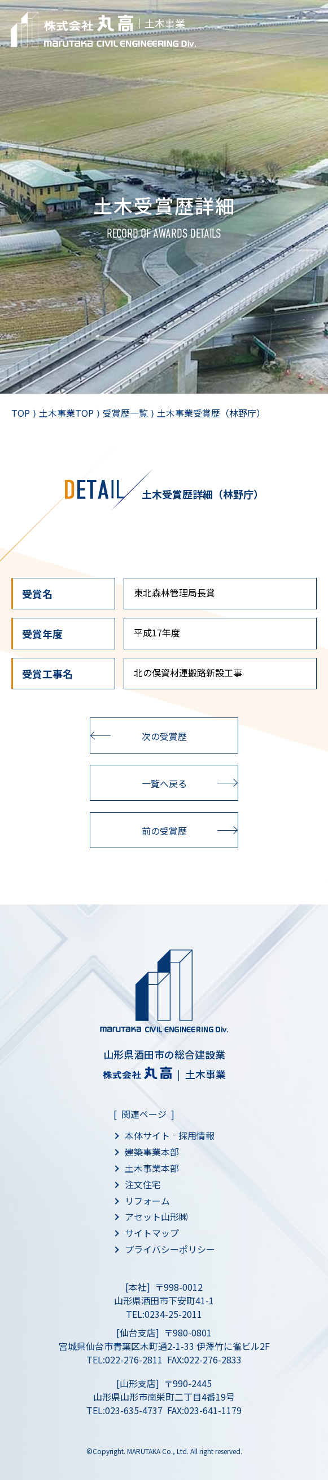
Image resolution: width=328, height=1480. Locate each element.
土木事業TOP (66, 413)
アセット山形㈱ (156, 1216)
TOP (20, 413)
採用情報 (196, 1135)
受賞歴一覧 (125, 413)
